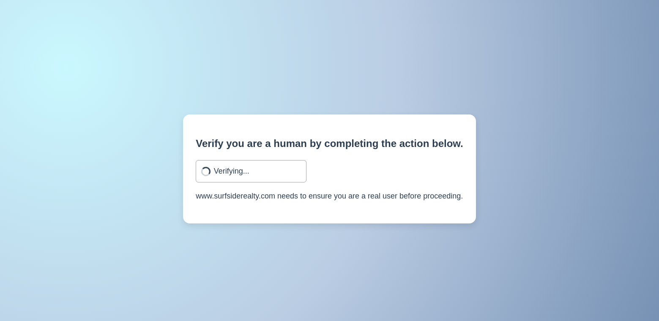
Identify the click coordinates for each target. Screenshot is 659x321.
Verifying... (231, 171)
